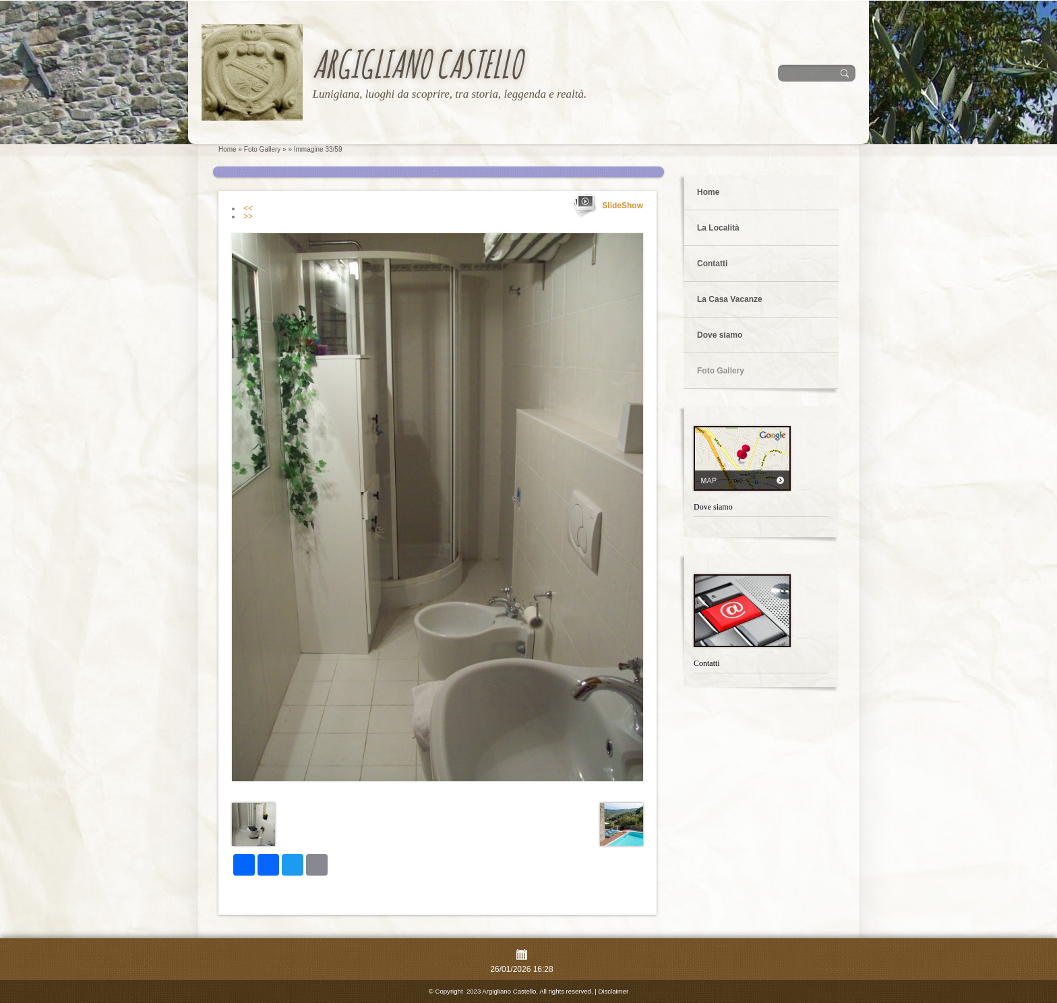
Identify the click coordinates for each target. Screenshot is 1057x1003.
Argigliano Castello (417, 64)
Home (227, 149)
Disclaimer (613, 991)
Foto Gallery (262, 149)
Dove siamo (719, 335)
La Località (718, 228)
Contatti (712, 263)
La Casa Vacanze (729, 299)
